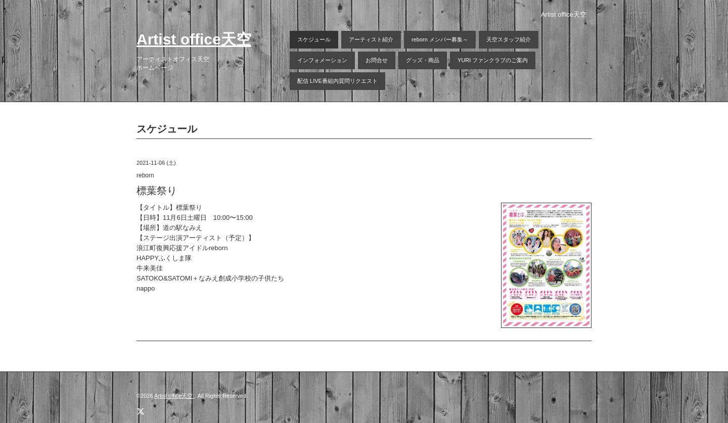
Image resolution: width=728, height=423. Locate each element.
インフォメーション (322, 60)
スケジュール (314, 39)
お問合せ (377, 60)
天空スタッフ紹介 (508, 39)
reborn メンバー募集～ (440, 39)
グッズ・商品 (422, 60)
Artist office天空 (193, 39)
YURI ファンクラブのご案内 (493, 60)
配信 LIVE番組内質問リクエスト (337, 81)
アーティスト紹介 (371, 39)
